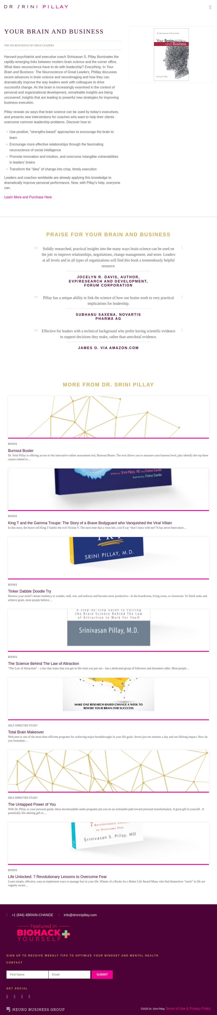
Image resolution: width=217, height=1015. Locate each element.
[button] (210, 7)
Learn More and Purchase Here (28, 197)
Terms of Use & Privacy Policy (188, 1008)
